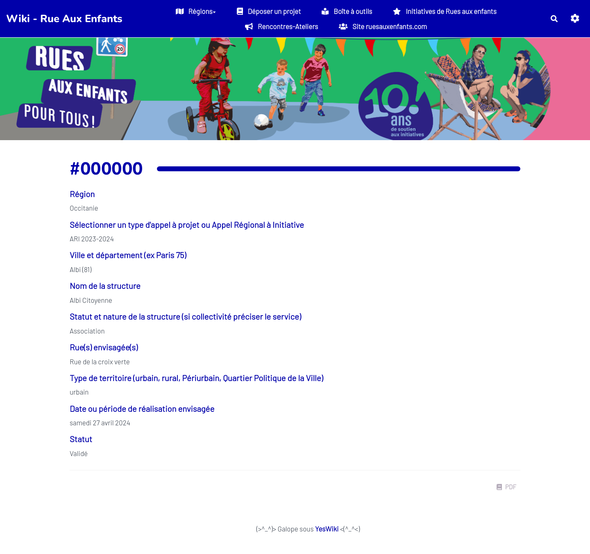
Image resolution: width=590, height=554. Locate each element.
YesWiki (326, 528)
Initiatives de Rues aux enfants (444, 11)
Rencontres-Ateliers (281, 26)
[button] (575, 19)
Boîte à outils (347, 11)
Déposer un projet (269, 11)
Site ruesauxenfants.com (383, 26)
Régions (196, 11)
